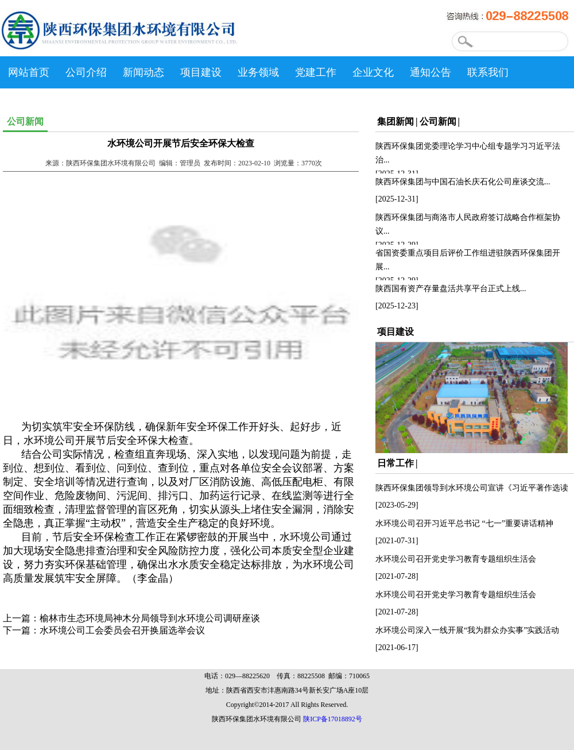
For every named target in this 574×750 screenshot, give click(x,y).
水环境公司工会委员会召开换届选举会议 (122, 630)
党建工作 (315, 72)
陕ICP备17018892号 (332, 719)
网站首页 (28, 72)
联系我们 (488, 72)
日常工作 (395, 463)
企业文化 (373, 72)
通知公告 (430, 72)
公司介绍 (86, 72)
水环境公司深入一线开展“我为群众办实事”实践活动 (467, 630)
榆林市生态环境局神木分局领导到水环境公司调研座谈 (150, 618)
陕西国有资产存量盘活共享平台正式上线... (450, 288)
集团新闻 (395, 121)
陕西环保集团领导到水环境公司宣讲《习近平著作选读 (471, 488)
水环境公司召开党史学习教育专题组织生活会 (455, 559)
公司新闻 (438, 121)
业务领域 (258, 72)
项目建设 (201, 72)
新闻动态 (143, 72)
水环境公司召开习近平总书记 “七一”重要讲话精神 (464, 523)
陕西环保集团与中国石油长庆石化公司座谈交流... (462, 181)
